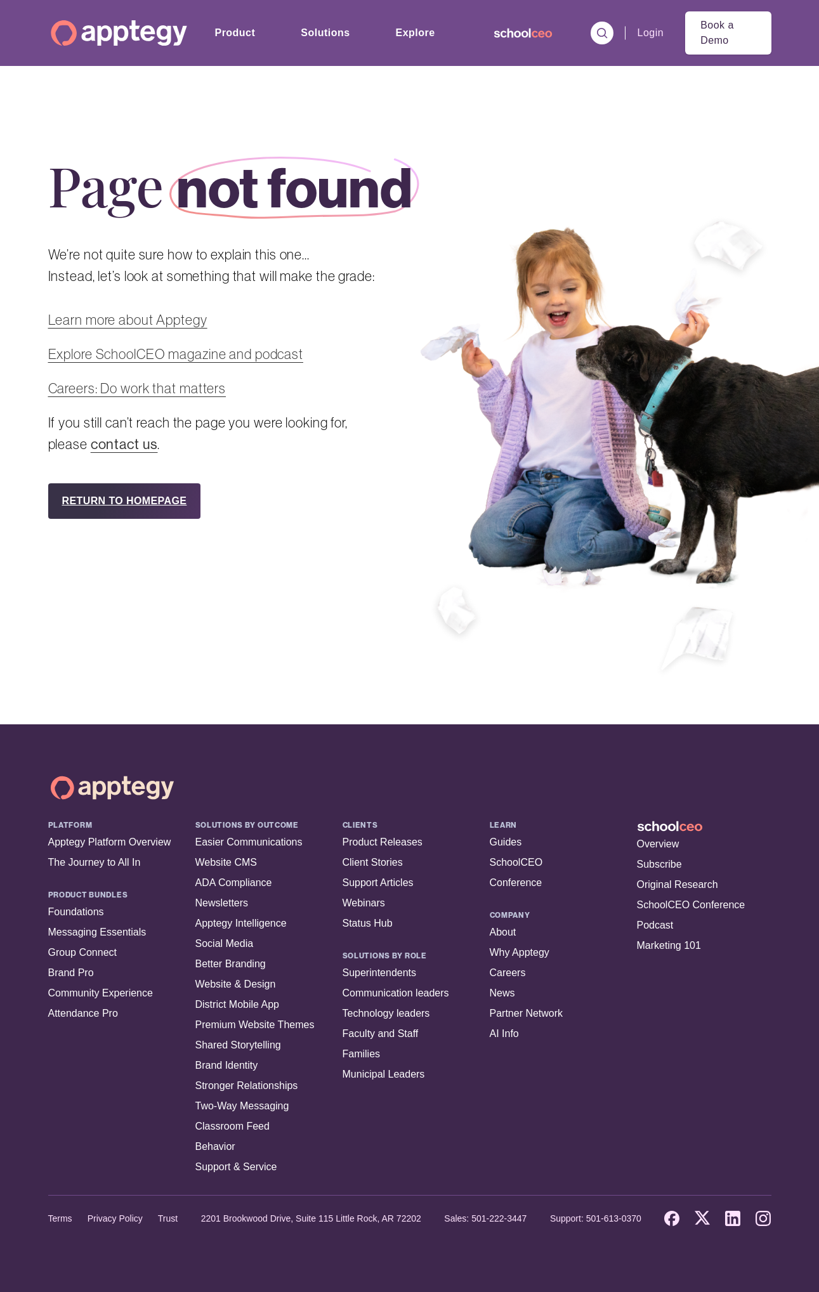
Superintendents (380, 972)
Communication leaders (396, 993)
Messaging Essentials (97, 932)
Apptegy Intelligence (241, 923)
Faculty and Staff (381, 1033)
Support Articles (378, 882)
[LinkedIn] (732, 1218)
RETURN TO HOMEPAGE (124, 500)
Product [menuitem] (235, 32)
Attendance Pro (83, 1013)
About (503, 932)
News (502, 993)
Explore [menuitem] (415, 32)
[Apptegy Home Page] (112, 787)
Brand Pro (71, 972)
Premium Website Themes (255, 1024)
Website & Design (235, 984)
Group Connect (82, 952)
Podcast (655, 925)
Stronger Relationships (246, 1085)
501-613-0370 (613, 1218)
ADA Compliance (233, 882)
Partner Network (526, 1013)
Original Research (677, 884)
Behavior (215, 1146)
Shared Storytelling (238, 1045)
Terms (60, 1218)
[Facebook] (671, 1218)
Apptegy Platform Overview (109, 842)
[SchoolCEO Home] (704, 826)
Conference (516, 882)
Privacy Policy (115, 1218)
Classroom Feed (232, 1126)
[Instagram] (763, 1218)
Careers (508, 972)
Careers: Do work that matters (137, 388)
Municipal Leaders (384, 1074)
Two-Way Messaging (242, 1105)
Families (362, 1053)
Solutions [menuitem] (325, 32)
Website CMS (226, 862)
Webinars (364, 902)
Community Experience (100, 993)
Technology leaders (386, 1013)
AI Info (504, 1033)
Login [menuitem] (651, 32)
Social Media (224, 943)
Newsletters (222, 902)
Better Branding (230, 963)
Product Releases (383, 842)
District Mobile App (237, 1004)
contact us (124, 444)
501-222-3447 (499, 1218)
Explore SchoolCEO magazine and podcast (175, 354)
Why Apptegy (519, 952)
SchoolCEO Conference (691, 904)
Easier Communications (249, 842)
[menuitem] (523, 33)
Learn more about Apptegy (127, 320)
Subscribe (659, 864)
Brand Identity (226, 1065)
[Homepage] (119, 33)
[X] (702, 1218)
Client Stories (373, 862)
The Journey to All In (94, 862)
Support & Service (236, 1166)
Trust (168, 1218)
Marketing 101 (669, 945)
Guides (506, 842)
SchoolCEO (516, 862)
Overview (658, 843)
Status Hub (368, 923)
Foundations (76, 911)
